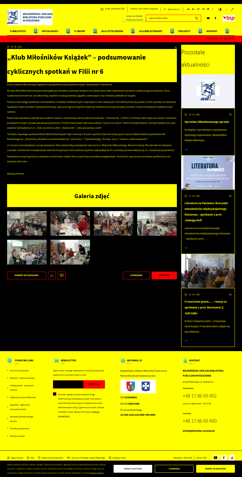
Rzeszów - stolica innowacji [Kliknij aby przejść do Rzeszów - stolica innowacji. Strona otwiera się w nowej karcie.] (22, 378)
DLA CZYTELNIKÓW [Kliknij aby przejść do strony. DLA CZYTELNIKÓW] (112, 31)
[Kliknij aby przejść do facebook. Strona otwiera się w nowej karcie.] (215, 18)
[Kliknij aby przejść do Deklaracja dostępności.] (50, 457)
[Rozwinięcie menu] (22, 363)
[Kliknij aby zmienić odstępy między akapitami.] (208, 10)
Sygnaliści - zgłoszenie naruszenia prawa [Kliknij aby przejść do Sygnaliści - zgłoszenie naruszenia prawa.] (20, 406)
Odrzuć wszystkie (133, 468)
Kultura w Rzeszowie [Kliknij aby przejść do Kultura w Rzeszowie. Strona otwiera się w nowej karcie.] (19, 370)
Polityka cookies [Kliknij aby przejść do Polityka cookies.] (17, 436)
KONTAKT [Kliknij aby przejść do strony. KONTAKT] (212, 31)
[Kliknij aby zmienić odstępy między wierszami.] (198, 10)
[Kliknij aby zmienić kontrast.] (220, 9)
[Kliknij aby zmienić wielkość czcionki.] (189, 10)
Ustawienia (174, 468)
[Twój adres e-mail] (68, 384)
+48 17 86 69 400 (200, 421)
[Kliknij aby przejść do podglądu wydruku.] (62, 275)
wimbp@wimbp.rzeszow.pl (199, 431)
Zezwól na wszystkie (215, 468)
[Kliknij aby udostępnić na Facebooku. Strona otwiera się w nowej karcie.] (52, 275)
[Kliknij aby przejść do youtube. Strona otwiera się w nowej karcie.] (208, 18)
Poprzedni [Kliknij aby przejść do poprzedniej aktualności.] (212, 38)
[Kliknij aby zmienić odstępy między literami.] (193, 10)
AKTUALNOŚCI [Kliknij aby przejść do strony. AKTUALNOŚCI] (50, 31)
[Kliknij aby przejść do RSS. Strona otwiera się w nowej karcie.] (176, 47)
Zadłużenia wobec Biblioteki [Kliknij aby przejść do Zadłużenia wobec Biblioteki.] (23, 397)
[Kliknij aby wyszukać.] (196, 18)
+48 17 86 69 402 (200, 396)
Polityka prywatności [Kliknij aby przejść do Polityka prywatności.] (19, 428)
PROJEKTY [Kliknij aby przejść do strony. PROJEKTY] (184, 31)
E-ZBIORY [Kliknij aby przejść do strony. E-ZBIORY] (79, 31)
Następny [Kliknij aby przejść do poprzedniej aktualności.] (229, 38)
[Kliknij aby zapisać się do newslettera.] (94, 384)
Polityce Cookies (97, 473)
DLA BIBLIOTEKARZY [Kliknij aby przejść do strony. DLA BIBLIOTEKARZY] (150, 31)
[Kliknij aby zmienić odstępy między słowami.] (203, 10)
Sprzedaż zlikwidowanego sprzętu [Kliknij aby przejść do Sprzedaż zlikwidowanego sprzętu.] (21, 418)
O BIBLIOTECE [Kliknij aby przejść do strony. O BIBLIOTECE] (18, 31)
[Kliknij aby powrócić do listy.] (220, 38)
